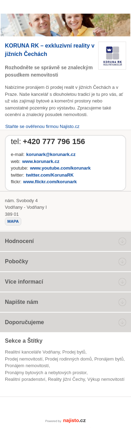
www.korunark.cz (40, 161)
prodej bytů (74, 352)
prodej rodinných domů (68, 359)
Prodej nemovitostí (24, 359)
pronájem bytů (109, 359)
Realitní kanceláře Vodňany (32, 352)
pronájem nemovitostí (27, 365)
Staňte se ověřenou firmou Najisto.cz (42, 126)
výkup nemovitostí (105, 379)
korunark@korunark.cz (50, 154)
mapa (13, 221)
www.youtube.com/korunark (60, 168)
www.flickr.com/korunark (50, 181)
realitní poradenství (25, 379)
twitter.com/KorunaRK (50, 175)
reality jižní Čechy (66, 379)
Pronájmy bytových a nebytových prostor (45, 372)
